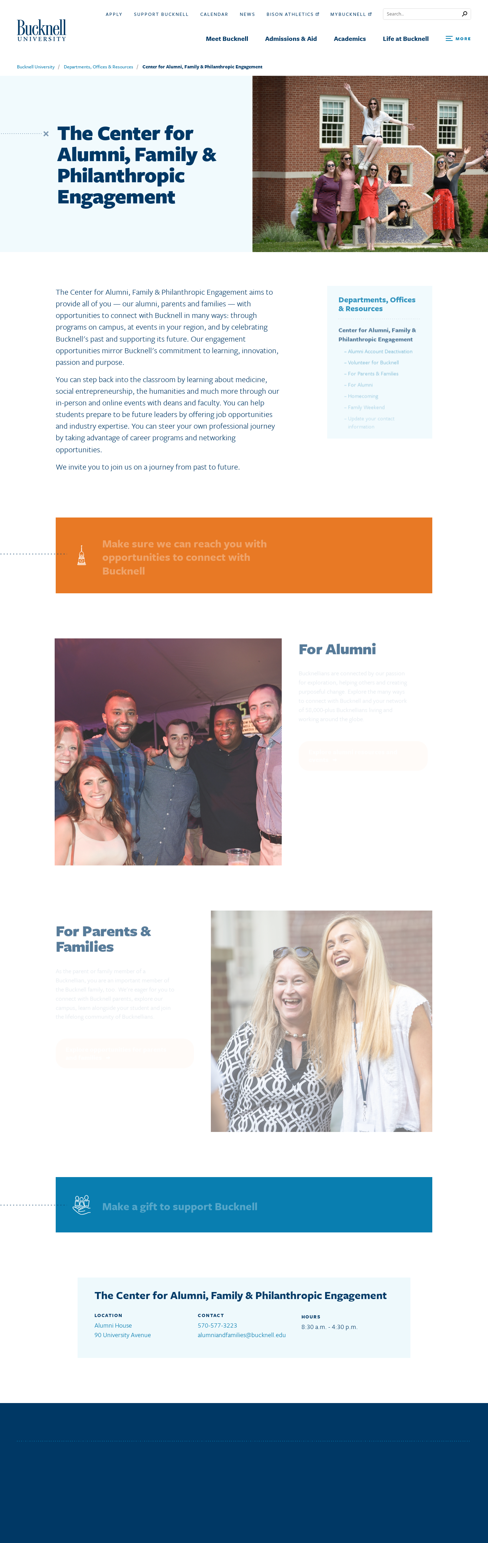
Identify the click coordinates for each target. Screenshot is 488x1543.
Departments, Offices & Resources (98, 66)
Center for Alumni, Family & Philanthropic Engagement (202, 66)
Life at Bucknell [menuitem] (406, 38)
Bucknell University (36, 66)
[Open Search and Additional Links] (458, 39)
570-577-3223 (217, 1325)
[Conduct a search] (422, 14)
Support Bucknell (161, 14)
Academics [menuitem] (350, 38)
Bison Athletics (293, 14)
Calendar (214, 14)
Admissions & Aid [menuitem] (291, 38)
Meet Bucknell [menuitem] (227, 38)
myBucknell (351, 14)
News (247, 14)
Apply (114, 14)
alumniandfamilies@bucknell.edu (242, 1334)
